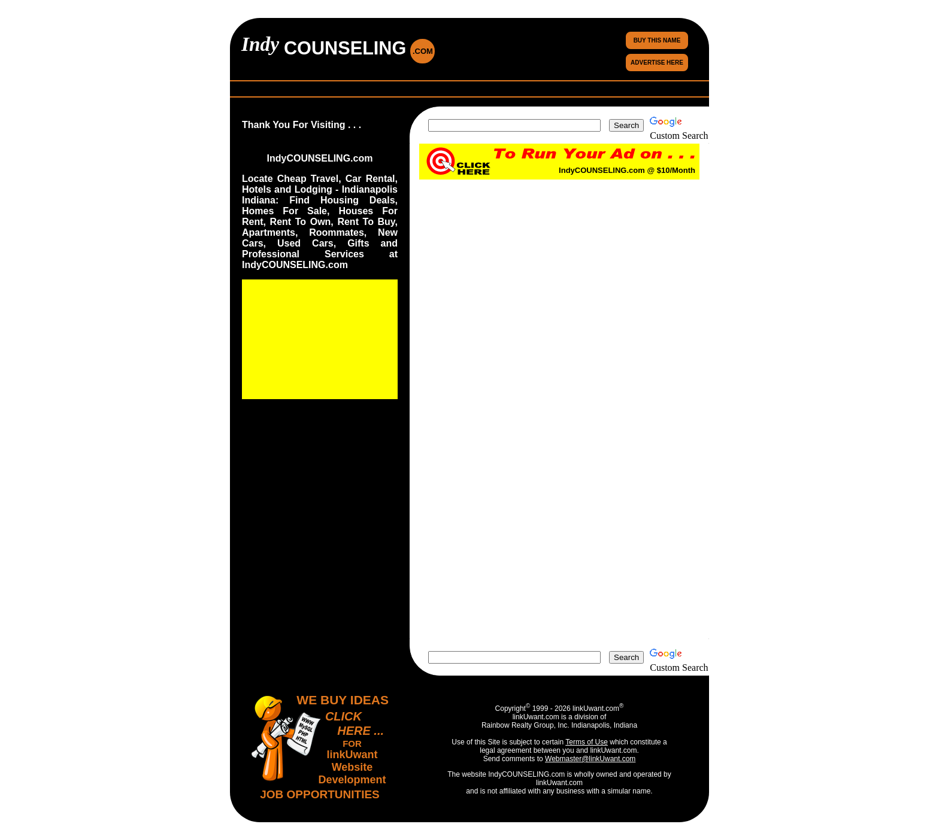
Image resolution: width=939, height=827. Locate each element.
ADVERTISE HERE (657, 62)
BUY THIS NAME (657, 40)
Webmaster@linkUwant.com (590, 759)
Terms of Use (586, 742)
